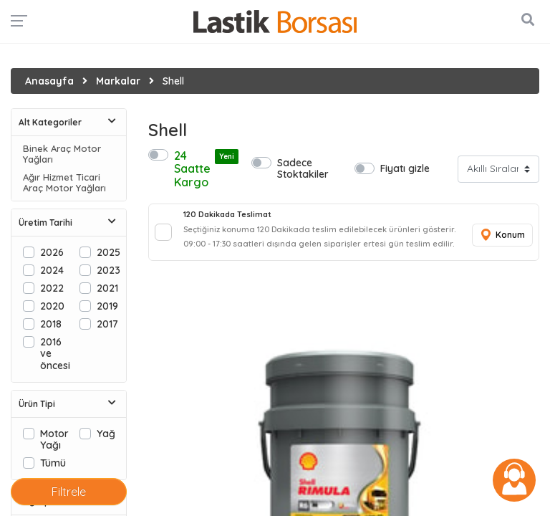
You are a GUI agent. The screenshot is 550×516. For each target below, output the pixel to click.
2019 (107, 306)
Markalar (118, 81)
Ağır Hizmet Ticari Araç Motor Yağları (64, 183)
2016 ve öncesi (55, 353)
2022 (52, 288)
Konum (502, 235)
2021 (107, 288)
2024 (52, 270)
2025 (108, 252)
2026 (52, 252)
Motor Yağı (54, 439)
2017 (107, 323)
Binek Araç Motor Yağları (62, 154)
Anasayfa (49, 81)
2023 (108, 270)
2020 (52, 306)
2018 (51, 323)
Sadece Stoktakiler (303, 168)
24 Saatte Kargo (202, 168)
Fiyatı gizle (405, 168)
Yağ (106, 433)
